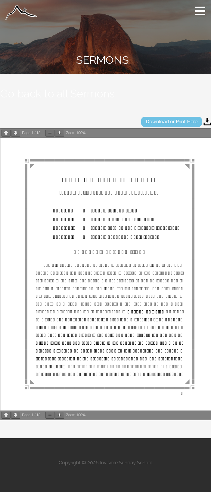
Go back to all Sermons (57, 93)
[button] (202, 11)
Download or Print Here (171, 122)
